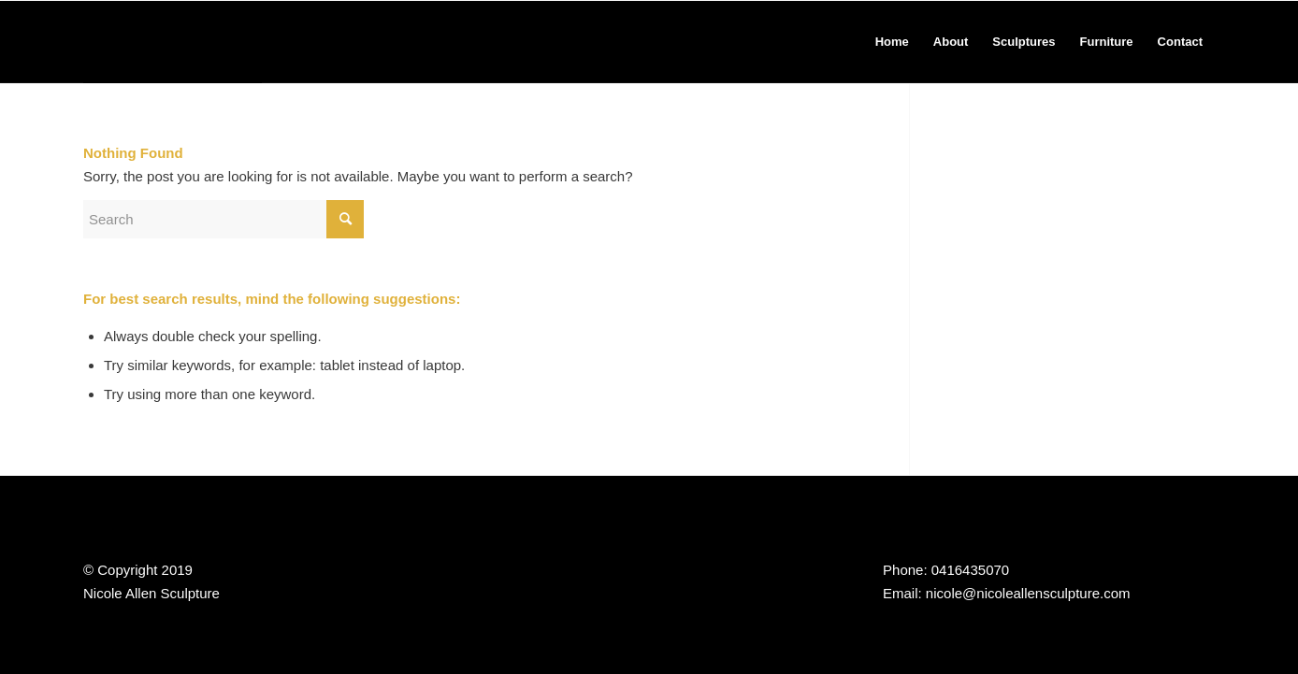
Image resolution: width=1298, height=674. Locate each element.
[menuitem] (892, 42)
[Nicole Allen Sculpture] (172, 42)
